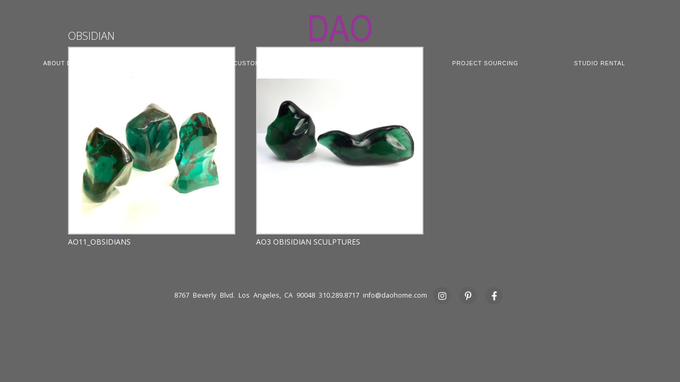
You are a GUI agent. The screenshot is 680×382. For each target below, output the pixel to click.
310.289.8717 (339, 295)
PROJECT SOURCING (485, 63)
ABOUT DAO (62, 63)
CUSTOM (246, 63)
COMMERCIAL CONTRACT (356, 63)
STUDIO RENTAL (599, 63)
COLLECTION (157, 63)
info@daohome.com (395, 295)
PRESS (340, 70)
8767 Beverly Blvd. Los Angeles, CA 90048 (244, 295)
